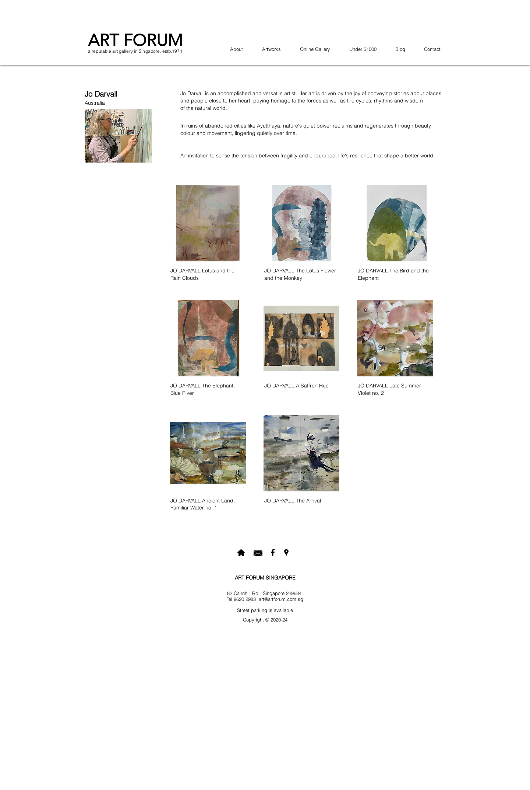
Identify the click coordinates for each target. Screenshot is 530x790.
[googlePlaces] (286, 552)
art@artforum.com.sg (281, 599)
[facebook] (273, 552)
